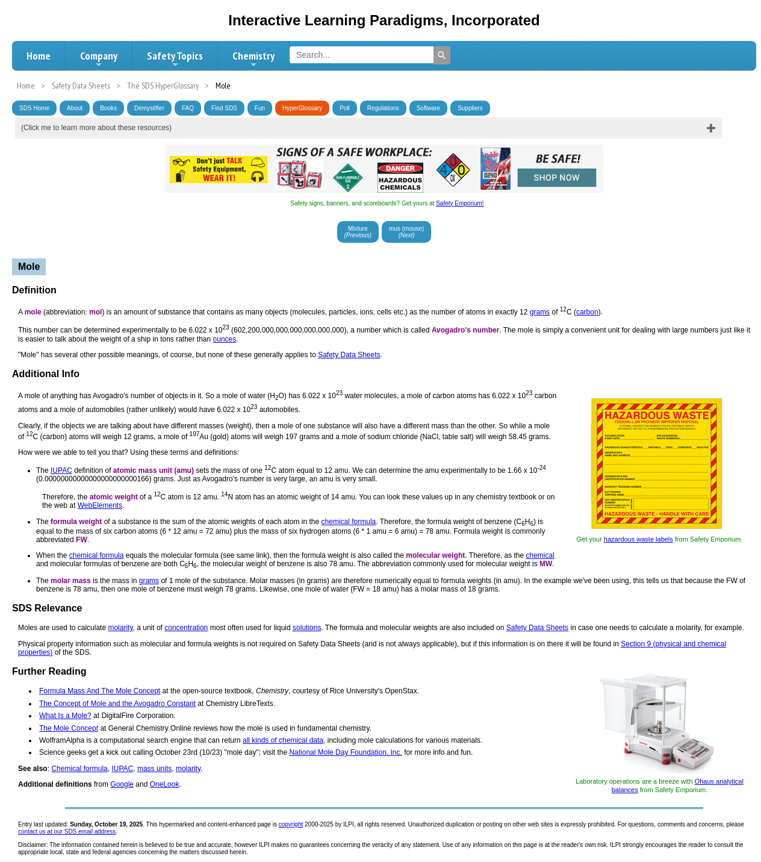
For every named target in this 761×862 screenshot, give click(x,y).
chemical (540, 555)
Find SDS (224, 108)
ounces (225, 339)
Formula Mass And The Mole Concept (99, 691)
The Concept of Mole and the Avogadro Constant (117, 703)
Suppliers (470, 108)
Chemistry (253, 59)
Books (108, 108)
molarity (120, 627)
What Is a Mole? (65, 715)
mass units (154, 768)
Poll (345, 108)
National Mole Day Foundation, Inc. (345, 752)
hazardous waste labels (638, 539)
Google (122, 784)
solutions (307, 627)
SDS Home (34, 108)
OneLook (164, 784)
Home (38, 56)
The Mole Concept (68, 728)
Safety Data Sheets (349, 355)
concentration (186, 627)
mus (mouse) (406, 232)
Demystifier (149, 108)
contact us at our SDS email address (67, 831)
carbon (587, 312)
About (74, 108)
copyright (291, 824)
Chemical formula (79, 768)
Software (428, 108)
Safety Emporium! (459, 203)
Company (98, 59)
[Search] (441, 55)
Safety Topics (175, 59)
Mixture (358, 232)
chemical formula (348, 521)
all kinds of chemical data (283, 740)
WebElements (100, 505)
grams (540, 312)
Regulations (383, 108)
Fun (260, 108)
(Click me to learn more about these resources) (96, 127)
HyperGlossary (302, 108)
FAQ (188, 108)
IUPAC (61, 470)
